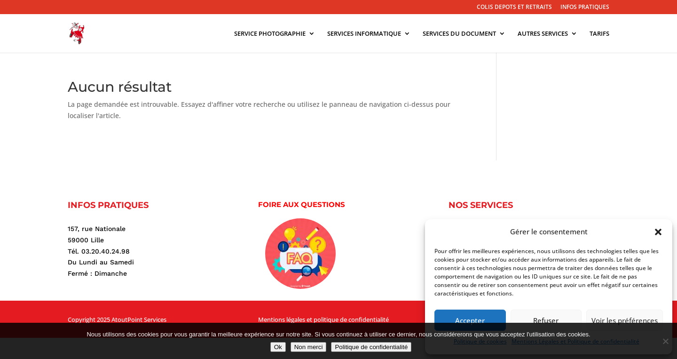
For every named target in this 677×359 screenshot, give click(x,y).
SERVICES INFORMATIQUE (364, 34)
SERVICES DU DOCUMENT (459, 34)
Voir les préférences (624, 320)
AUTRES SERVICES (543, 34)
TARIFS (599, 34)
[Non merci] (665, 341)
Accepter (470, 320)
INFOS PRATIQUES (584, 7)
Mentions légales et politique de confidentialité (323, 319)
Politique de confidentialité (371, 347)
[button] (658, 232)
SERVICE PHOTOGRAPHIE (270, 34)
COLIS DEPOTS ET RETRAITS (514, 7)
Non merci (308, 347)
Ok (278, 347)
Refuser (546, 320)
